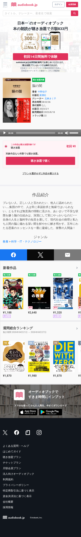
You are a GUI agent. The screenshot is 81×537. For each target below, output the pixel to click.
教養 (5, 241)
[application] (40, 132)
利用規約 (8, 479)
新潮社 (42, 95)
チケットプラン (12, 462)
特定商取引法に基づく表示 (18, 490)
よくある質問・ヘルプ (16, 446)
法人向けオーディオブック (18, 473)
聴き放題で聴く (40, 160)
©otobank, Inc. (36, 518)
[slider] (35, 133)
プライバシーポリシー (16, 485)
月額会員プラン (12, 468)
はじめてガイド (12, 451)
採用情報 (8, 507)
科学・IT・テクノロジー (26, 241)
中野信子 (42, 91)
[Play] (4, 133)
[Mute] (66, 133)
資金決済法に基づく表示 (17, 496)
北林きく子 (50, 98)
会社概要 (8, 501)
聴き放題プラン (12, 457)
